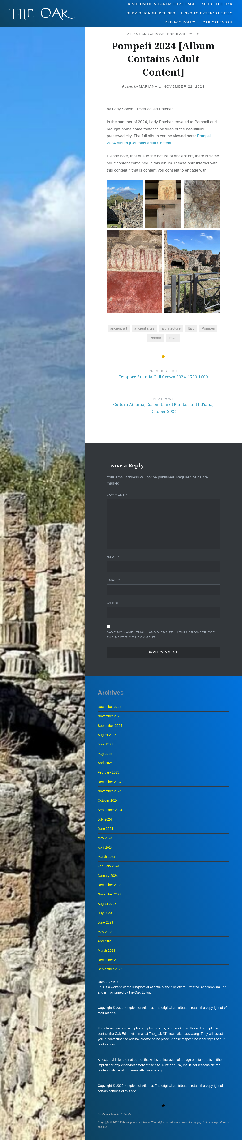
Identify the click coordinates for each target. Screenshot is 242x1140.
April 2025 (105, 763)
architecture (171, 328)
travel (172, 338)
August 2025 (107, 735)
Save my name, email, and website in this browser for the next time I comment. (161, 635)
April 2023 (105, 941)
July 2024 (105, 819)
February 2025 (108, 772)
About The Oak (217, 4)
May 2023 (105, 932)
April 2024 (105, 847)
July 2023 (105, 913)
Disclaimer (104, 1114)
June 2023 (105, 922)
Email (113, 580)
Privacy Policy (181, 22)
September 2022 (110, 969)
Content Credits (121, 1114)
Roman (155, 338)
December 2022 (109, 960)
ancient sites (144, 328)
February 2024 (108, 866)
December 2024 (109, 782)
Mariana (148, 86)
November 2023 (109, 894)
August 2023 (107, 904)
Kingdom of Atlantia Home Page (162, 4)
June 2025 (105, 744)
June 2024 (105, 828)
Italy (191, 328)
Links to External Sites (207, 13)
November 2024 (109, 791)
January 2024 (108, 876)
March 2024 (106, 857)
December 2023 (109, 885)
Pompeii (208, 328)
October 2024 (108, 800)
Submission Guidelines (151, 13)
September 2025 (110, 725)
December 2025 (109, 707)
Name (113, 557)
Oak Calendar (218, 22)
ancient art (118, 328)
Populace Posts (183, 34)
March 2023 (106, 950)
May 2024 (105, 838)
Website (115, 603)
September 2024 (110, 810)
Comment (117, 494)
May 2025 (105, 754)
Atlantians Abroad (146, 34)
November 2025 (109, 716)
